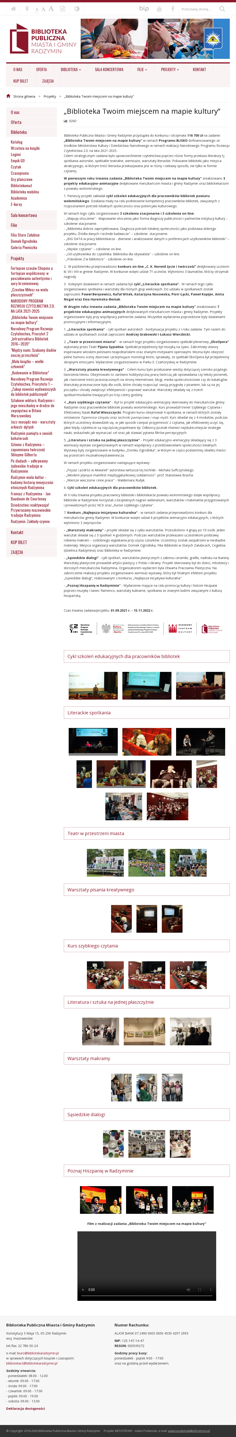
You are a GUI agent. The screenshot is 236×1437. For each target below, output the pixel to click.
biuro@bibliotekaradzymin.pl (38, 1353)
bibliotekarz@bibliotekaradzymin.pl (31, 1363)
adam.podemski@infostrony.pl (189, 1431)
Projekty (170, 69)
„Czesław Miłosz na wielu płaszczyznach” (29, 292)
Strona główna (24, 96)
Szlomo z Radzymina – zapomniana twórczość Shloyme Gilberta (28, 449)
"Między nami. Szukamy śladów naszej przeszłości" (33, 353)
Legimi (16, 154)
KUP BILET (20, 81)
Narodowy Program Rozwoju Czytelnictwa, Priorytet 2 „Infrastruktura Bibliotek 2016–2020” (32, 336)
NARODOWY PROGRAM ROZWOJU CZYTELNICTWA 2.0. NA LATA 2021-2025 (33, 306)
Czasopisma (20, 173)
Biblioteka (71, 69)
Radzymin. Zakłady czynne (30, 521)
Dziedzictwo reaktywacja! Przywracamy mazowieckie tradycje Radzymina (31, 510)
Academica (19, 198)
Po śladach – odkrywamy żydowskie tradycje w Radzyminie (29, 466)
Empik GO (18, 160)
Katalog (16, 141)
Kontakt (199, 69)
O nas (17, 69)
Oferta (41, 69)
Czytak (16, 166)
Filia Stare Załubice (25, 234)
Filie (142, 69)
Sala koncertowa (109, 69)
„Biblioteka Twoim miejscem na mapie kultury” (99, 96)
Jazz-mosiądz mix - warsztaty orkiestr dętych (33, 424)
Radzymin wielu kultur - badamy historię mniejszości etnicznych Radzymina (32, 482)
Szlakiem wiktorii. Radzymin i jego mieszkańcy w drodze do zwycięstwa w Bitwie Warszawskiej (32, 408)
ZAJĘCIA (48, 81)
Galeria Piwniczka (24, 247)
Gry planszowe (21, 179)
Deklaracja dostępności (25, 1408)
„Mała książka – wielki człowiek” (27, 364)
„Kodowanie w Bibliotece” (30, 372)
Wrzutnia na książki (25, 148)
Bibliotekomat (21, 185)
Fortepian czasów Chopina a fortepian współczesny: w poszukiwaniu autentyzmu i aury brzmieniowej (32, 276)
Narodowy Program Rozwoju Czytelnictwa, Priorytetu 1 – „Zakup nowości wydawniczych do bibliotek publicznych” (33, 386)
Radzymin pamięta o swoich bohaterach (31, 436)
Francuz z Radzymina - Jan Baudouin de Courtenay (30, 496)
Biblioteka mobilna (25, 191)
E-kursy (16, 204)
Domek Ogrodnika (24, 241)
